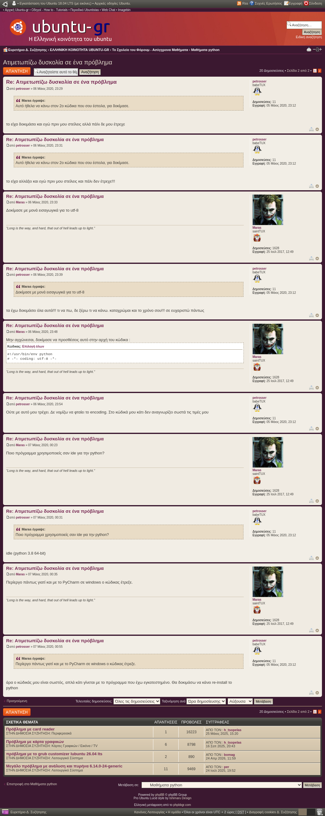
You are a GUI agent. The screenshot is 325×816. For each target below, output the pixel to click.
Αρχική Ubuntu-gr (17, 10)
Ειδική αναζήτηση (309, 37)
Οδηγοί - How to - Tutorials (49, 10)
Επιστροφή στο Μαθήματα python (32, 784)
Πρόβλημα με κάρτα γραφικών (35, 741)
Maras (20, 202)
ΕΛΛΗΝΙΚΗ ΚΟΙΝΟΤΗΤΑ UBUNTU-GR (79, 50)
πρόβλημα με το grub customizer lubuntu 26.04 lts (54, 754)
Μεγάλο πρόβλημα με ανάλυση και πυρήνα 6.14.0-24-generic (64, 766)
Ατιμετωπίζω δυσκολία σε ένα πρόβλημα (57, 62)
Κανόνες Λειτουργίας (149, 812)
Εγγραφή (295, 3)
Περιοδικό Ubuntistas (84, 10)
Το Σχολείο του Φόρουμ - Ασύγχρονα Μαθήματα (150, 50)
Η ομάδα (174, 812)
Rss (245, 3)
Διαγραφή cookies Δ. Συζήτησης (273, 812)
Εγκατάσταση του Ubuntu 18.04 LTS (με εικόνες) (55, 3)
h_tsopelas (232, 730)
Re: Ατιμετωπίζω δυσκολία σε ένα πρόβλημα (61, 82)
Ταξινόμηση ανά (194, 701)
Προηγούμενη (17, 701)
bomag (229, 754)
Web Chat (108, 10)
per (226, 767)
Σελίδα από (298, 70)
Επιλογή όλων (33, 346)
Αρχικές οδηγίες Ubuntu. (112, 3)
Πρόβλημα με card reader (30, 729)
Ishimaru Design (180, 798)
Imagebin (124, 10)
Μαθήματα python (205, 50)
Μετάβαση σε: (128, 785)
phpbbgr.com (182, 805)
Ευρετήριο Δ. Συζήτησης (27, 50)
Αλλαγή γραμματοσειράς (317, 49)
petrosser (23, 88)
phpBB (159, 794)
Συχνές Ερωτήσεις (268, 3)
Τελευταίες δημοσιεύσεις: (117, 701)
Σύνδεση (315, 3)
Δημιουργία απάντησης (17, 71)
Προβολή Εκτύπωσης (309, 49)
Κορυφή (317, 129)
